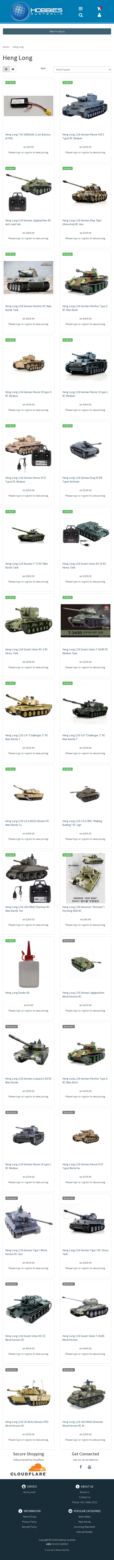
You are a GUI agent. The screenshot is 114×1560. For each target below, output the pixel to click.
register (28, 152)
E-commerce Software (54, 1550)
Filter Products (57, 31)
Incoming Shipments (84, 1526)
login (18, 152)
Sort (43, 68)
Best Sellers (85, 1516)
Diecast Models (85, 1531)
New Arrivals (84, 1521)
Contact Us (84, 1497)
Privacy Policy (29, 1521)
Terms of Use (29, 1516)
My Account (29, 1492)
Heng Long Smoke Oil (17, 992)
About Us (84, 1492)
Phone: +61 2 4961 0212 (84, 1502)
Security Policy (29, 1526)
